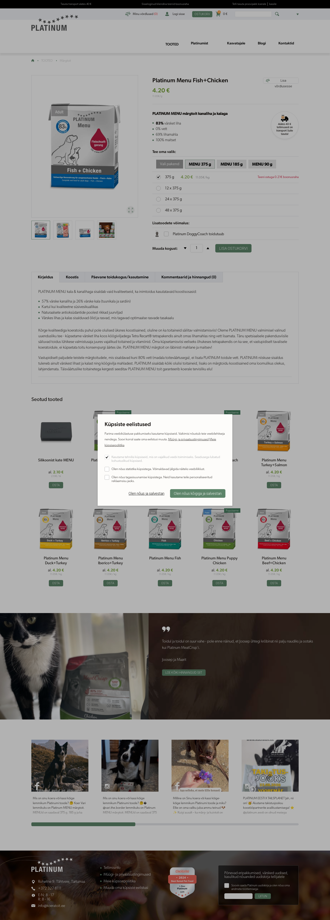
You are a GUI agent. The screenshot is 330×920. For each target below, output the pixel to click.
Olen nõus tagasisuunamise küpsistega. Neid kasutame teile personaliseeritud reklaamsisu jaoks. (162, 479)
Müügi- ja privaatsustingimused (188, 439)
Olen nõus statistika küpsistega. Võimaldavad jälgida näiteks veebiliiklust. (158, 469)
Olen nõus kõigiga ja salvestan (198, 493)
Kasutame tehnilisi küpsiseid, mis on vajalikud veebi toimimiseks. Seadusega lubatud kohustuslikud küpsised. (166, 459)
